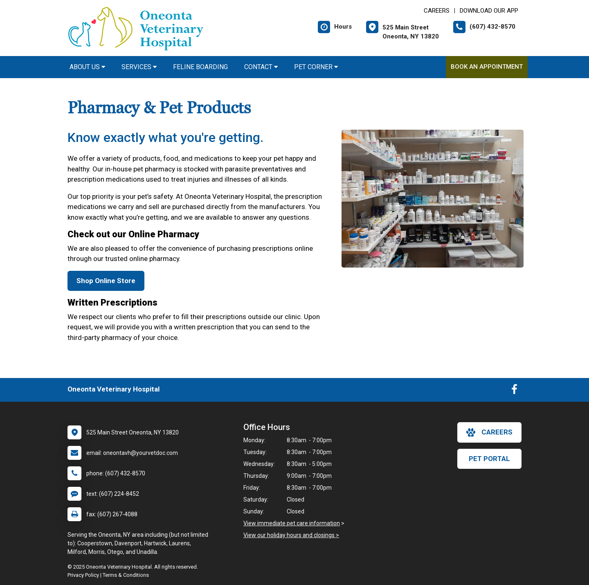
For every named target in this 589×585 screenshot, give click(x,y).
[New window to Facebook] (514, 391)
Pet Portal (489, 458)
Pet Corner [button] (316, 67)
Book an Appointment (487, 66)
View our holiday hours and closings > (291, 535)
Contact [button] (261, 67)
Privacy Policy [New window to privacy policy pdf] (83, 575)
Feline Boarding (200, 67)
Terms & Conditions (126, 575)
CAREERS (437, 10)
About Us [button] (87, 67)
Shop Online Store (105, 281)
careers (489, 432)
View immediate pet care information (291, 523)
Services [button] (139, 67)
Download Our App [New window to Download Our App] (489, 10)
